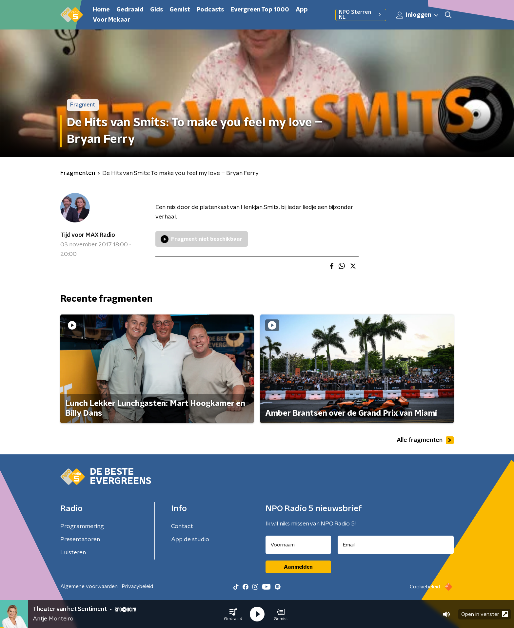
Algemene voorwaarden (89, 586)
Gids (156, 10)
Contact (182, 526)
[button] (233, 614)
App (302, 10)
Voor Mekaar (111, 20)
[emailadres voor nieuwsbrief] (396, 545)
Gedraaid (130, 10)
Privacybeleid (137, 586)
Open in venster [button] (484, 614)
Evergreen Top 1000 (259, 10)
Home (101, 10)
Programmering (82, 526)
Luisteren (73, 553)
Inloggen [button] (417, 15)
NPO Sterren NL (361, 15)
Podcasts (210, 10)
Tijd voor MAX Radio (87, 235)
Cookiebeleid (425, 586)
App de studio (190, 539)
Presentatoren (80, 539)
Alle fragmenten (425, 440)
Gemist (179, 10)
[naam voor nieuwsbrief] (298, 545)
